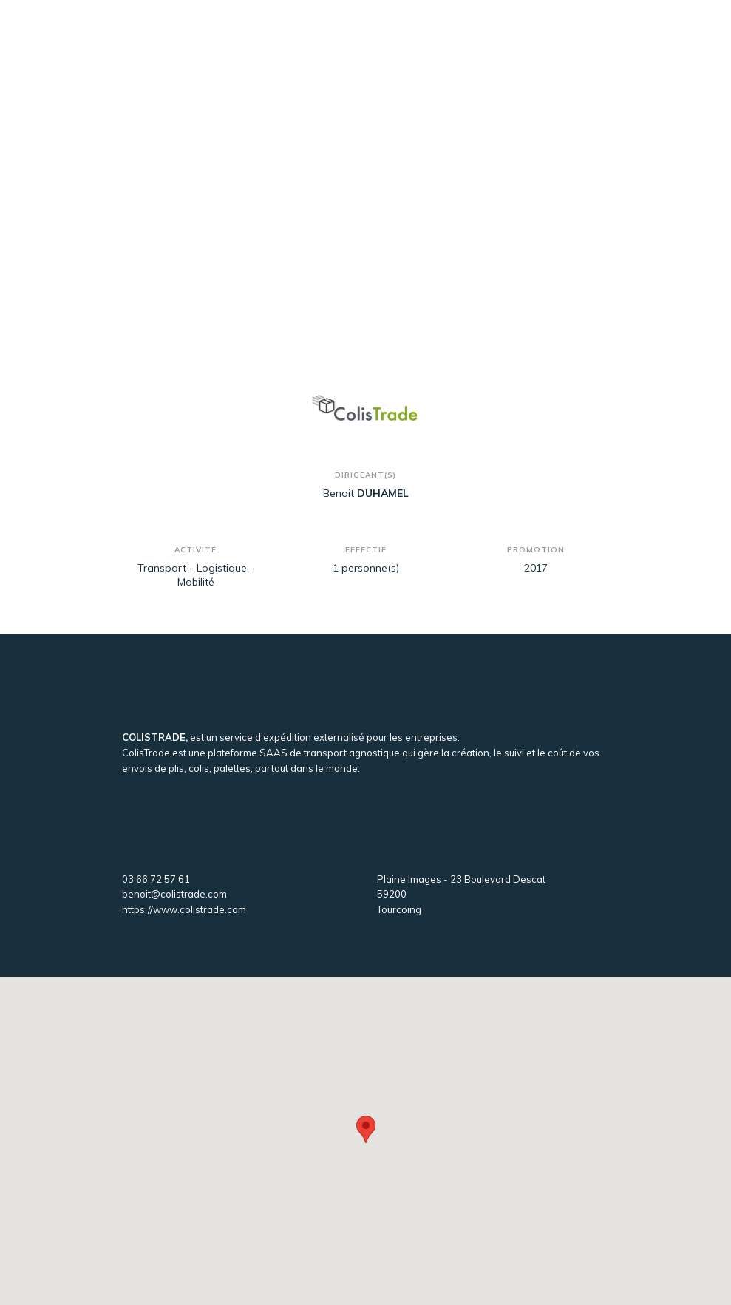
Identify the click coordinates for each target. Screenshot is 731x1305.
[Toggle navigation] (585, 42)
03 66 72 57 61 (156, 879)
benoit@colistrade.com (174, 894)
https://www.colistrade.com (184, 909)
